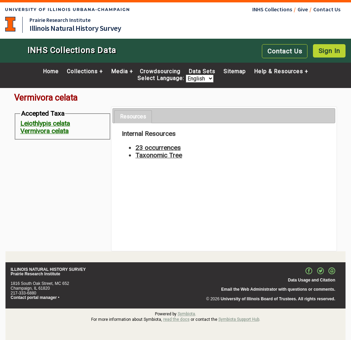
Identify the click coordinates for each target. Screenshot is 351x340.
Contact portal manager (34, 297)
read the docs (176, 319)
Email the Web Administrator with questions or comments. (278, 289)
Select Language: (161, 78)
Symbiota (186, 314)
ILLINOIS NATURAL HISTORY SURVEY (48, 269)
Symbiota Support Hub (238, 319)
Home (51, 71)
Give (303, 9)
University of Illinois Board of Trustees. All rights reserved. (278, 299)
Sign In (329, 51)
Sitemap (234, 71)
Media (119, 71)
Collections (82, 71)
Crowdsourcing (160, 71)
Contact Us (326, 9)
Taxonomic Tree (158, 155)
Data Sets (202, 71)
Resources (133, 116)
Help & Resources (278, 71)
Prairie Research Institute (59, 19)
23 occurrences (158, 148)
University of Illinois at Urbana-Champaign (10, 24)
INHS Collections (272, 9)
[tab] (133, 117)
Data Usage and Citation (311, 280)
